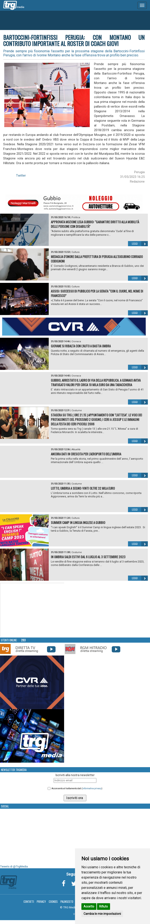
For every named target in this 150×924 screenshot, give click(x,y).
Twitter (21, 175)
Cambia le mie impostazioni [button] (102, 913)
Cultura (75, 252)
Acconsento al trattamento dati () (76, 788)
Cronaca (76, 341)
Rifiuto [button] (103, 906)
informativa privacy (91, 788)
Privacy (41, 901)
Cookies (53, 901)
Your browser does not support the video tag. (32, 610)
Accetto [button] (89, 906)
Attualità (76, 449)
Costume (77, 410)
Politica (76, 217)
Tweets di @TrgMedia (14, 866)
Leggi (140, 243)
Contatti (29, 901)
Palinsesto (66, 901)
